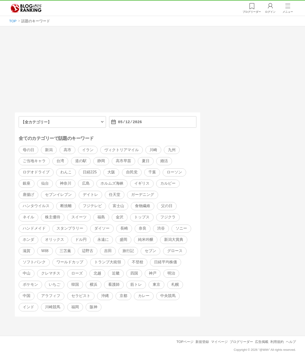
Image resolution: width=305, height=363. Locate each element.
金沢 (119, 217)
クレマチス (50, 273)
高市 (67, 150)
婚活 (164, 161)
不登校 (137, 262)
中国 (26, 296)
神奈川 (65, 184)
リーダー (252, 11)
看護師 (114, 284)
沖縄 (105, 296)
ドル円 (81, 240)
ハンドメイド (34, 228)
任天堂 (114, 195)
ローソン (174, 172)
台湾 (60, 161)
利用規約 (277, 342)
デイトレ (90, 195)
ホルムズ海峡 (111, 184)
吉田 (108, 251)
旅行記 (128, 251)
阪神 (93, 307)
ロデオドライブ (36, 172)
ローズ (77, 273)
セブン (150, 251)
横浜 (93, 284)
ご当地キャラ (34, 161)
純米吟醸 (145, 240)
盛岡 (123, 240)
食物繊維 (142, 206)
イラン (88, 150)
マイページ (219, 342)
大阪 (111, 172)
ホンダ (28, 240)
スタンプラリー (69, 228)
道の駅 (81, 161)
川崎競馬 (52, 307)
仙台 (45, 184)
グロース (175, 251)
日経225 (90, 172)
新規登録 (202, 342)
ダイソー (102, 228)
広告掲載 (261, 342)
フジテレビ (92, 206)
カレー (144, 296)
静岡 (101, 161)
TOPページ (185, 342)
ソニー (181, 228)
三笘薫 (65, 251)
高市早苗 (123, 161)
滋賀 (26, 251)
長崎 (124, 228)
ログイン (270, 11)
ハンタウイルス (36, 206)
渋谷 (161, 228)
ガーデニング (142, 195)
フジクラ (168, 217)
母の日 (28, 150)
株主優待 (52, 217)
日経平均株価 (165, 262)
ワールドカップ (69, 262)
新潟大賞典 (173, 240)
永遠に (103, 240)
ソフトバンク (34, 262)
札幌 (175, 284)
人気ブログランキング (26, 8)
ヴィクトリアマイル (121, 150)
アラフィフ (50, 296)
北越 (97, 273)
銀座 (26, 184)
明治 (171, 273)
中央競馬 (168, 296)
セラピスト (80, 296)
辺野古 (87, 251)
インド (28, 307)
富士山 (118, 206)
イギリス (142, 184)
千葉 (152, 172)
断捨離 (66, 206)
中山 (26, 273)
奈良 (142, 228)
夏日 (146, 161)
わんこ (66, 172)
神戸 (152, 273)
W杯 (45, 251)
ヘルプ (291, 342)
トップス (142, 217)
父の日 (166, 206)
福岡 (75, 307)
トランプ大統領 (107, 262)
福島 (101, 217)
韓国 (75, 284)
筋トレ (136, 284)
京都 (123, 296)
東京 (156, 284)
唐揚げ (28, 195)
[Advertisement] (152, 71)
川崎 (153, 150)
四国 (134, 273)
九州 (172, 150)
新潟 (49, 150)
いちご (54, 284)
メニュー (288, 11)
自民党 (132, 172)
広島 (86, 184)
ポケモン (30, 284)
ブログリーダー (241, 342)
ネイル (28, 217)
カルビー (168, 184)
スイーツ (79, 217)
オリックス (54, 240)
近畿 (116, 273)
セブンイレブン (58, 195)
